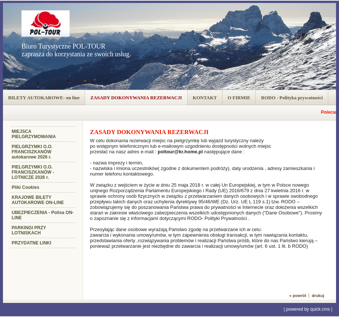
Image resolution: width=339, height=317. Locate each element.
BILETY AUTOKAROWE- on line (44, 97)
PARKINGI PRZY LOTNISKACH (29, 230)
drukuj (318, 295)
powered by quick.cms (308, 309)
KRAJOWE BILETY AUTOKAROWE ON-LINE (38, 200)
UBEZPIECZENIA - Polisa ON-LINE (43, 215)
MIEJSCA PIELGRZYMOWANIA (34, 134)
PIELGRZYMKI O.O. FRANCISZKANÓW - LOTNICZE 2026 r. (33, 172)
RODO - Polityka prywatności (292, 97)
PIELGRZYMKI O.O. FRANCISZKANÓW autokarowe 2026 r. (32, 152)
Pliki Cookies (26, 187)
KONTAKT (205, 97)
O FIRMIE (239, 97)
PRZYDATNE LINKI (31, 243)
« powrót (297, 295)
